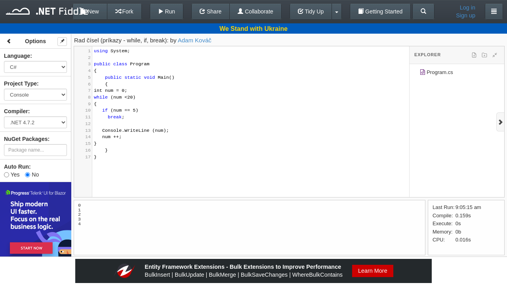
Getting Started (380, 11)
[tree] (457, 73)
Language (17, 56)
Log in (467, 7)
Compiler (16, 111)
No (32, 174)
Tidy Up (311, 11)
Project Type (20, 83)
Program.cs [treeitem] (436, 73)
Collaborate (255, 11)
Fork (124, 11)
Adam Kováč (195, 40)
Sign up (465, 15)
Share (210, 11)
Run (166, 11)
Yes (11, 174)
